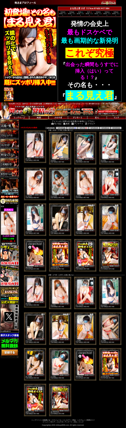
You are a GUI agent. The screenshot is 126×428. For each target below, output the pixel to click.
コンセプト (67, 420)
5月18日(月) (94, 128)
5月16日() (72, 128)
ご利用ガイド (90, 420)
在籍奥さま (46, 420)
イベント (45, 422)
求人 (75, 422)
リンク (81, 422)
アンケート (69, 422)
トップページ (36, 420)
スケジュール (56, 420)
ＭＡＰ (52, 422)
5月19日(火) (105, 128)
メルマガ (60, 422)
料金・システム (78, 420)
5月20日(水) (116, 128)
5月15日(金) (61, 128)
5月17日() (83, 128)
